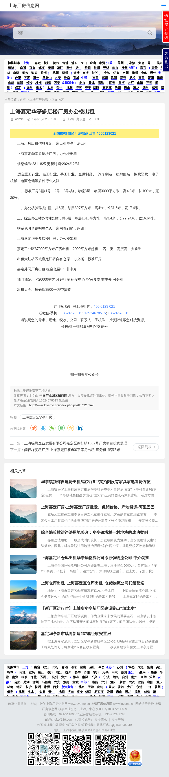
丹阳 (87, 68)
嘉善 (154, 68)
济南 (78, 87)
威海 (155, 87)
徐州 (124, 68)
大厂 (131, 83)
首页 (23, 99)
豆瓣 (61, 428)
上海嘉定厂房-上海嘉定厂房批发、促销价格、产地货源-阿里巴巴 (97, 507)
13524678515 (71, 313)
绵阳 (96, 87)
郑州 (105, 77)
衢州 (135, 73)
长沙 (29, 83)
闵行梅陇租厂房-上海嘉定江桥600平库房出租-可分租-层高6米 (72, 450)
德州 (145, 87)
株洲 (38, 83)
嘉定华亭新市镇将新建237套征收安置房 (76, 634)
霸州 (157, 687)
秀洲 (43, 73)
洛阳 (114, 77)
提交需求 (101, 719)
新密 (123, 77)
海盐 (34, 73)
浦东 (74, 63)
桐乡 (25, 73)
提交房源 (118, 719)
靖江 (60, 68)
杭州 (56, 73)
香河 (121, 83)
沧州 (118, 87)
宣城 (76, 77)
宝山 (84, 63)
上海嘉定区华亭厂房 (37, 417)
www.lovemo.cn (112, 703)
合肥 (18, 77)
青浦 (65, 63)
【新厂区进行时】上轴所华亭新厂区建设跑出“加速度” (88, 608)
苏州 (121, 63)
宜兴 (32, 68)
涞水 (39, 87)
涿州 (29, 87)
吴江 (160, 63)
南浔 (86, 73)
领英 (80, 428)
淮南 (67, 77)
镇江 (42, 68)
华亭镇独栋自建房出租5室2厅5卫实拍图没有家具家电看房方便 (96, 482)
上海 (26, 63)
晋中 (59, 87)
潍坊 (136, 87)
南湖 (16, 73)
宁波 (107, 73)
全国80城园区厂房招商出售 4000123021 (84, 133)
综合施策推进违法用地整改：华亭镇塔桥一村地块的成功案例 (94, 532)
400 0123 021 (104, 306)
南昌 (95, 77)
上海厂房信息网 (23, 5)
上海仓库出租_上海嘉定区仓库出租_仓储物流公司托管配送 (92, 583)
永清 (140, 83)
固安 (112, 83)
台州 (126, 73)
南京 (115, 68)
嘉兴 (143, 68)
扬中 (78, 68)
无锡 (106, 68)
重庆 (160, 77)
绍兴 (116, 73)
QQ (43, 428)
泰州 (51, 68)
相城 (11, 68)
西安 (57, 83)
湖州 (65, 73)
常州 (97, 68)
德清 (76, 73)
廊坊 (101, 83)
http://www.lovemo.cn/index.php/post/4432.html (61, 405)
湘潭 (48, 83)
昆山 (150, 63)
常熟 (132, 63)
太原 (50, 87)
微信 (52, 428)
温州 (153, 73)
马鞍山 (47, 77)
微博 (33, 428)
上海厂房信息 (38, 99)
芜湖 (27, 77)
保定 (18, 87)
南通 (23, 68)
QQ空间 (70, 428)
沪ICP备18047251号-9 (111, 709)
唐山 (127, 87)
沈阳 (69, 87)
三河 (149, 83)
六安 (58, 77)
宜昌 (141, 77)
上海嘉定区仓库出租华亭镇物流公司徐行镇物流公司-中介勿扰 (95, 558)
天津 (91, 83)
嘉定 (38, 63)
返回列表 (145, 447)
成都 (11, 83)
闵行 (56, 63)
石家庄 (107, 87)
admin (19, 119)
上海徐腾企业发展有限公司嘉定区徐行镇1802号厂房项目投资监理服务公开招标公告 (89, 443)
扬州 (69, 68)
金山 (93, 63)
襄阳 (151, 77)
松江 (47, 63)
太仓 (141, 63)
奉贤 (102, 63)
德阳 (20, 83)
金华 (144, 73)
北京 (82, 83)
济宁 (88, 87)
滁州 (36, 77)
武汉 (132, 77)
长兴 (95, 73)
